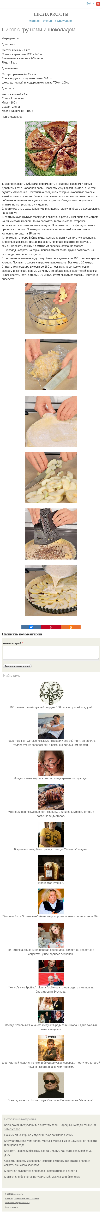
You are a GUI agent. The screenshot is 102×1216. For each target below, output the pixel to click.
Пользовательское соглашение (26, 1198)
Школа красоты (51, 14)
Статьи (47, 20)
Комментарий (13, 643)
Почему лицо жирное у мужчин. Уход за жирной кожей (38, 1135)
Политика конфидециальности (17, 1203)
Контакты (9, 1198)
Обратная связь (11, 1207)
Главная (34, 20)
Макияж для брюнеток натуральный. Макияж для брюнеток (42, 1176)
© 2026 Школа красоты (14, 1194)
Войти (90, 3)
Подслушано (63, 20)
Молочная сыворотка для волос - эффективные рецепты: (40, 1170)
